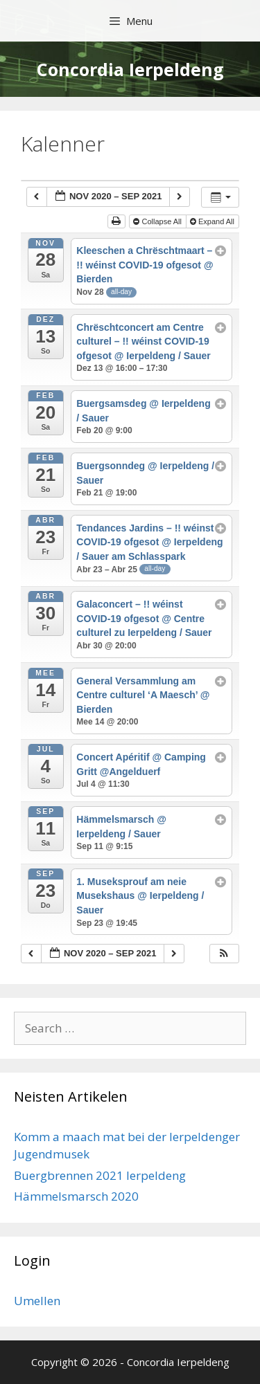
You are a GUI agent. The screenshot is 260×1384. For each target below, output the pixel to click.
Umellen (37, 1301)
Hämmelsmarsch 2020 (76, 1196)
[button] (224, 954)
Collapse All (158, 221)
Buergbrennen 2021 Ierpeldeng (100, 1175)
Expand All (213, 221)
